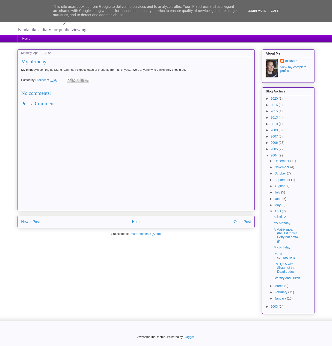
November (282, 167)
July (277, 192)
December (282, 161)
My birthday (282, 223)
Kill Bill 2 (280, 217)
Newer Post (30, 222)
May (277, 205)
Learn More (257, 10)
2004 (275, 155)
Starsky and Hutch (287, 278)
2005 (275, 149)
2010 (275, 124)
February (281, 292)
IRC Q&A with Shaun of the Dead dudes (284, 268)
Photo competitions (284, 256)
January (280, 298)
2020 (275, 98)
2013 (275, 117)
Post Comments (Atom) (145, 234)
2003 (275, 306)
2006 (275, 142)
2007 (275, 136)
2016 (275, 105)
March (279, 286)
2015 (275, 111)
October (280, 173)
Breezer (291, 61)
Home (26, 38)
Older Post (242, 222)
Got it (275, 10)
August (279, 186)
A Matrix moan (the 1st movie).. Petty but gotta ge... (287, 235)
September (282, 180)
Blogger (189, 337)
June (278, 199)
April (278, 211)
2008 (275, 130)
